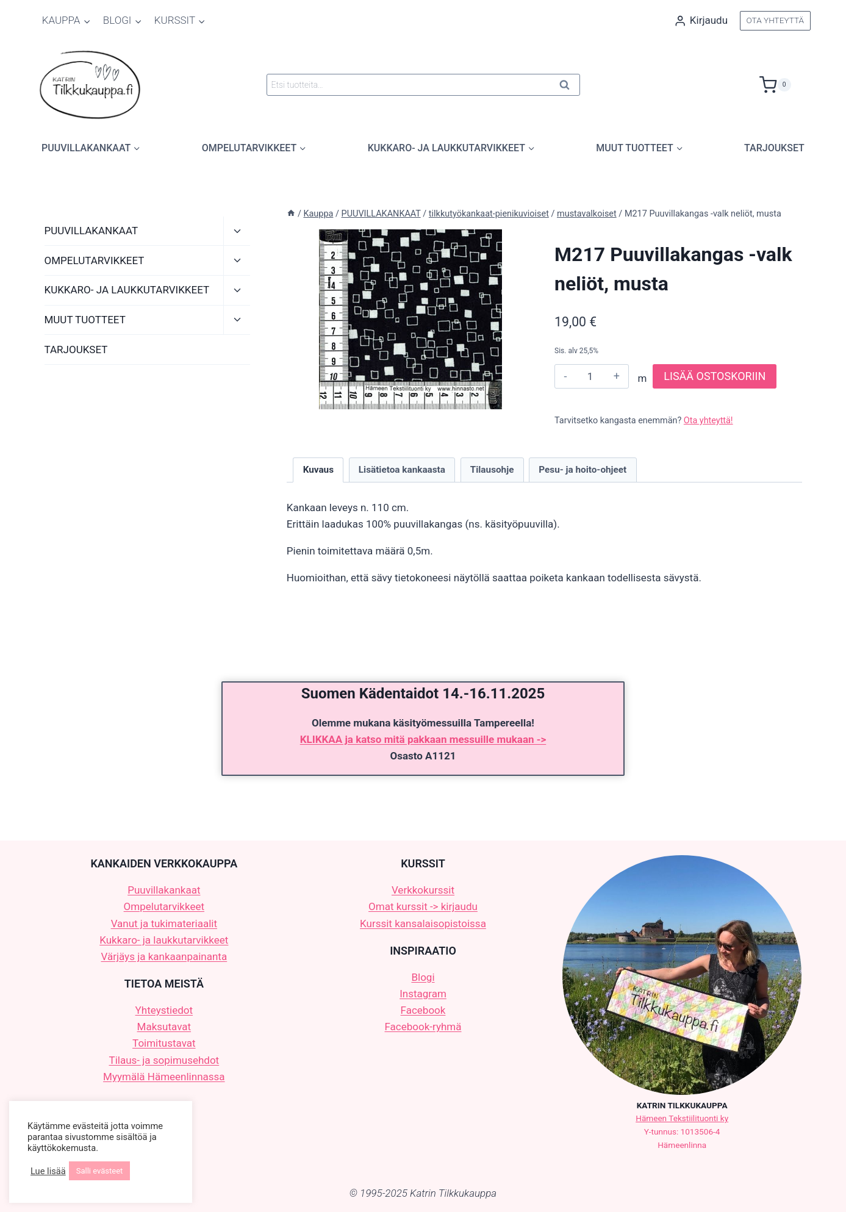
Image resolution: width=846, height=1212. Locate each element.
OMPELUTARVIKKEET (95, 260)
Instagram (423, 994)
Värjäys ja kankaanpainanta (164, 956)
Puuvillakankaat (163, 890)
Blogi (422, 977)
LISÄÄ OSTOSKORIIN (714, 376)
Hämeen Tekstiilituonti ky (682, 1118)
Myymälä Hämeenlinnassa (163, 1076)
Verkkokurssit (423, 890)
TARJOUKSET (774, 148)
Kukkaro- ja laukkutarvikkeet (163, 940)
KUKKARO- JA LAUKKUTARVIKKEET (127, 290)
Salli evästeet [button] (99, 1170)
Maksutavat (164, 1026)
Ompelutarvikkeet (164, 906)
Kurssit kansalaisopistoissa (423, 923)
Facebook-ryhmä (422, 1026)
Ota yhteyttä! (708, 420)
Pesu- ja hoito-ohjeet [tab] (582, 469)
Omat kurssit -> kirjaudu (423, 906)
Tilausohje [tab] (492, 469)
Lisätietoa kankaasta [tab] (402, 469)
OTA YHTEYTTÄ (775, 20)
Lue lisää (48, 1171)
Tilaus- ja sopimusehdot (164, 1060)
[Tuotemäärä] (590, 376)
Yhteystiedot (164, 1010)
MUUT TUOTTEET (85, 320)
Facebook (423, 1010)
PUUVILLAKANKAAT (91, 230)
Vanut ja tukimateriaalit (164, 923)
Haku (568, 87)
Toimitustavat (164, 1043)
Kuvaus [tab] (318, 469)
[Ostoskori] (784, 84)
